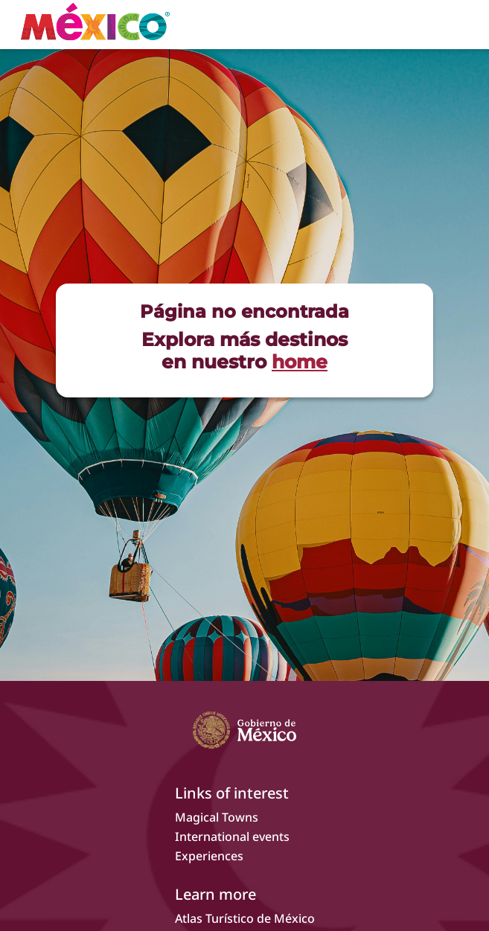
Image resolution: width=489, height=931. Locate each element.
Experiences (209, 856)
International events (232, 836)
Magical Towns (216, 817)
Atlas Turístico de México (245, 918)
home (299, 362)
